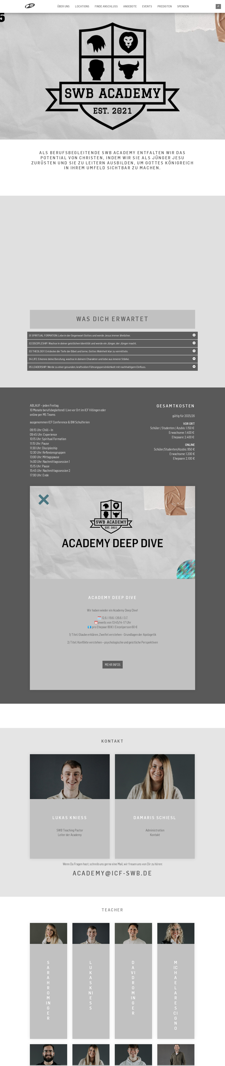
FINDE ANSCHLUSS (106, 6)
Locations (82, 6)
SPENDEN (183, 6)
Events (147, 6)
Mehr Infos (112, 665)
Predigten (165, 6)
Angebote (130, 6)
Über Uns (63, 6)
